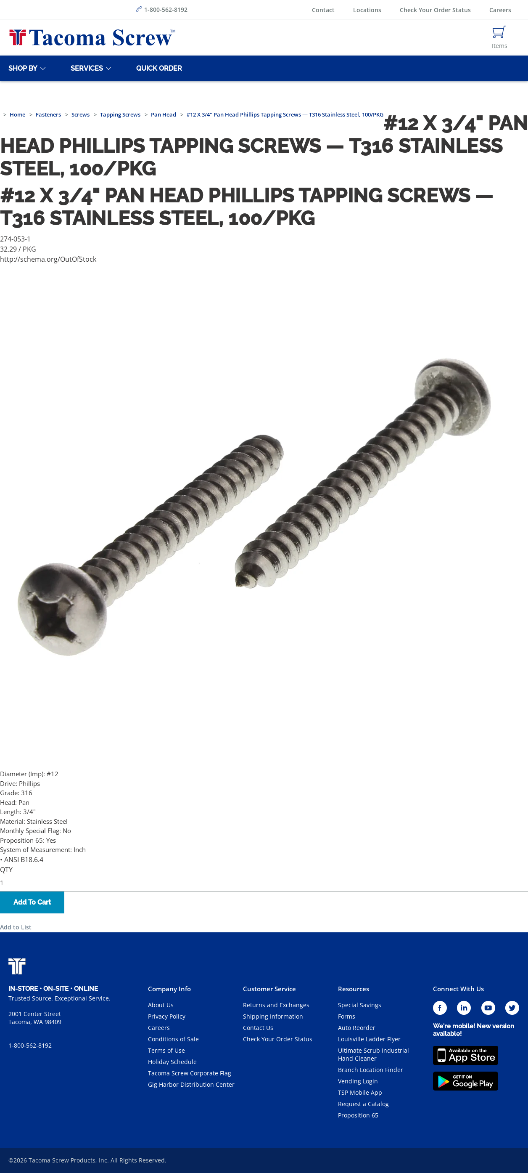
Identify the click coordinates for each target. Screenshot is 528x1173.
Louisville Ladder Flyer (369, 1039)
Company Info (169, 989)
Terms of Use (166, 1050)
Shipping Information (273, 1016)
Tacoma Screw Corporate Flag (189, 1073)
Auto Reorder (356, 1028)
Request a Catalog (363, 1104)
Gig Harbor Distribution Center (191, 1084)
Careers (500, 10)
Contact (323, 10)
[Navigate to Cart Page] (500, 37)
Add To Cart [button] (32, 902)
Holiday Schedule (172, 1062)
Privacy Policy (166, 1016)
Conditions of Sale (173, 1039)
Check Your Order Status (435, 10)
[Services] (85, 68)
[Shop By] (21, 68)
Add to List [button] (16, 927)
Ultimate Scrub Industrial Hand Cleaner (373, 1054)
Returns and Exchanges (276, 1005)
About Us (161, 1005)
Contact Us (258, 1028)
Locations (367, 10)
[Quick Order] (157, 68)
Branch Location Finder (370, 1070)
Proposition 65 (358, 1115)
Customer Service (269, 989)
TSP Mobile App (360, 1092)
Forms (346, 1016)
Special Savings (359, 1005)
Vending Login (358, 1081)
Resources (353, 989)
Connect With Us (458, 989)
